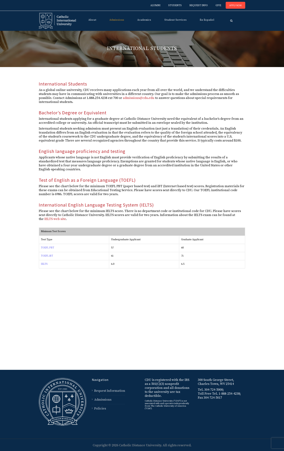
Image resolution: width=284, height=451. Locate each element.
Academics (144, 20)
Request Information (109, 391)
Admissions (116, 20)
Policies (100, 408)
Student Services (175, 20)
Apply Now (235, 5)
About (92, 20)
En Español (207, 20)
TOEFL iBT (47, 255)
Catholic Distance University (140, 445)
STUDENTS (175, 5)
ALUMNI (155, 5)
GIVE (218, 5)
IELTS (44, 264)
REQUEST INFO (198, 5)
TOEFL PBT (47, 247)
